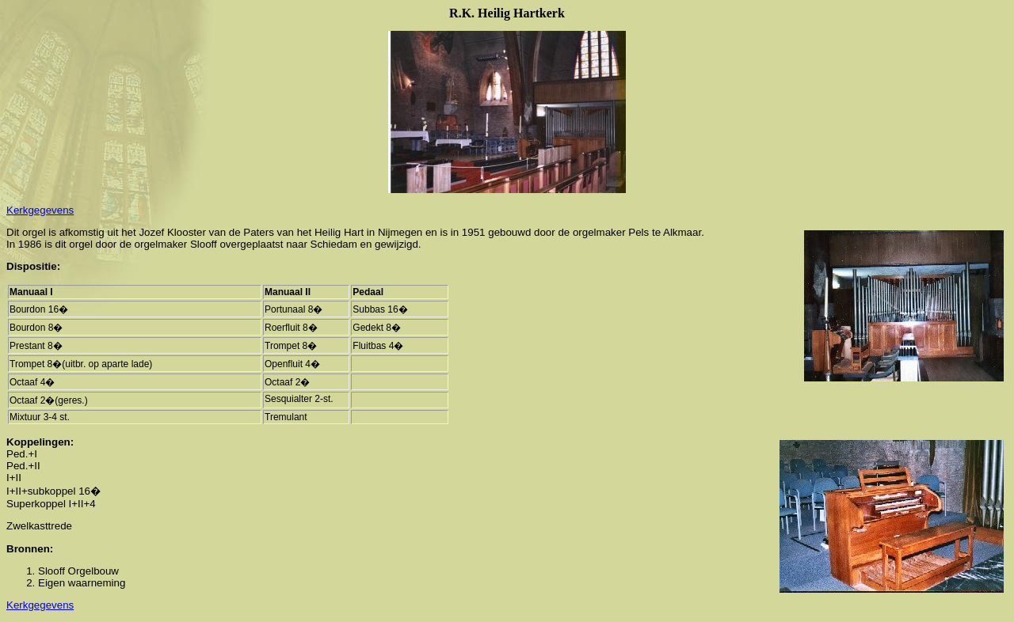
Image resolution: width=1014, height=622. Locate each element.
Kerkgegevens (40, 210)
